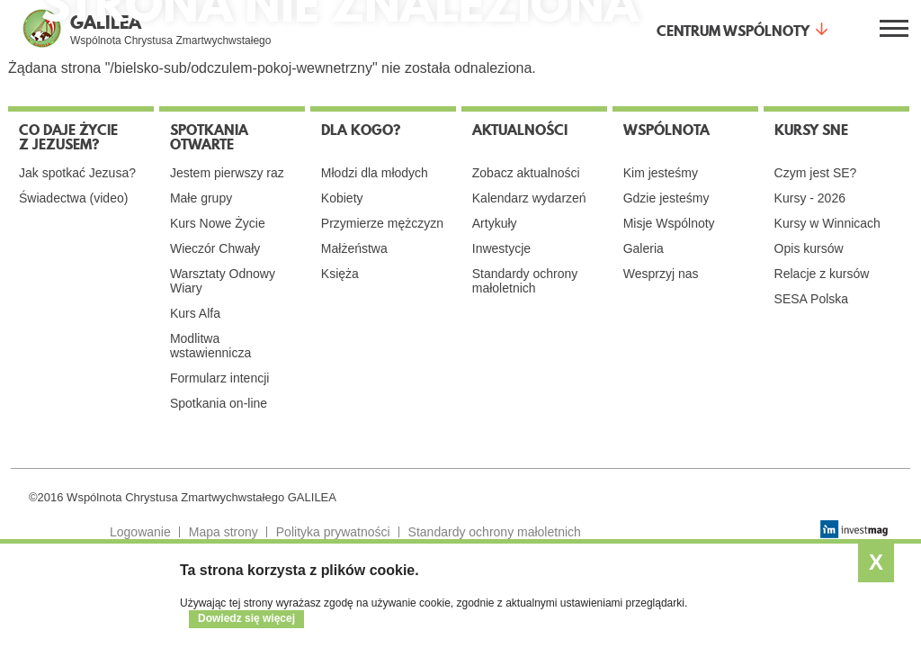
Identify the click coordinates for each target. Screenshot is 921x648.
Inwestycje (501, 248)
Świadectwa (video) (73, 198)
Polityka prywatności (333, 532)
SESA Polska (811, 299)
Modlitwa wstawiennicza (210, 345)
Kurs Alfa (195, 313)
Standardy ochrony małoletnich (525, 280)
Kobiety (342, 198)
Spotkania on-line (218, 403)
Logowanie (140, 532)
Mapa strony (223, 532)
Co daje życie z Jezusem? (68, 137)
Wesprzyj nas (661, 273)
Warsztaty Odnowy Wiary (222, 280)
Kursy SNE (811, 130)
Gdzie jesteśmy (666, 198)
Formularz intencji (219, 378)
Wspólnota (666, 130)
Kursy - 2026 (809, 198)
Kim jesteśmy (660, 173)
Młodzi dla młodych (374, 173)
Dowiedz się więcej (246, 618)
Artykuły (494, 223)
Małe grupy (201, 198)
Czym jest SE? (815, 173)
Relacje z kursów (822, 273)
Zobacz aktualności (526, 173)
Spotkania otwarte (209, 137)
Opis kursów (809, 248)
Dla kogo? (360, 130)
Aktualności (520, 130)
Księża (340, 273)
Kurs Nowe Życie (217, 223)
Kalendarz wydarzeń (529, 198)
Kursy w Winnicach (827, 223)
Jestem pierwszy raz (227, 173)
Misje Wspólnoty (669, 223)
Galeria (643, 248)
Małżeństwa (354, 248)
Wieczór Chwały (215, 248)
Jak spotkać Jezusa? (77, 173)
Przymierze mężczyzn (382, 223)
